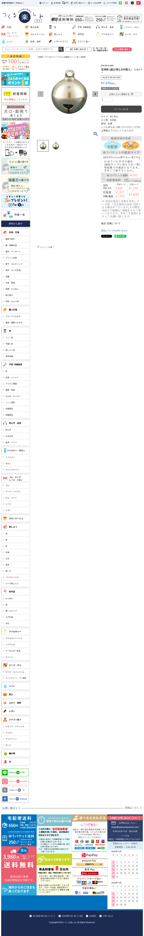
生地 (9, 27)
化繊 (7, 276)
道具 (7, 565)
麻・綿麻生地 (11, 245)
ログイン (44, 3)
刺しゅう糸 (10, 350)
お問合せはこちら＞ (128, 823)
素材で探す (10, 239)
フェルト (9, 733)
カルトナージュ (38, 34)
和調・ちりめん (12, 289)
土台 (7, 558)
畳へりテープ (11, 611)
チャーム (9, 657)
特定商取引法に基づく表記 (72, 916)
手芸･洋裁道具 (84, 27)
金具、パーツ (11, 442)
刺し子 (8, 571)
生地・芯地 (14, 232)
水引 (7, 623)
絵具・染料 (36, 41)
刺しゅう (58, 34)
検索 (65, 3)
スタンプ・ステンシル (14, 726)
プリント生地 (11, 258)
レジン (10, 41)
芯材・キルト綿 (12, 301)
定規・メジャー (12, 377)
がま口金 (9, 436)
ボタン (8, 463)
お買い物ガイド (78, 3)
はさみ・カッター (13, 396)
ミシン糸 (9, 337)
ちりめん (9, 598)
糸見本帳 (9, 356)
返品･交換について (111, 223)
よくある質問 (94, 3)
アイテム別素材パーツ (66, 57)
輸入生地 (35, 27)
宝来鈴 (83, 57)
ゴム (7, 485)
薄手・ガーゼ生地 (13, 270)
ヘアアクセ (10, 644)
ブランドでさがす (13, 316)
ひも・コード (11, 498)
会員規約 (92, 916)
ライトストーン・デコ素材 (15, 678)
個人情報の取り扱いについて (44, 916)
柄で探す (9, 295)
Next (95, 94)
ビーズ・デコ (131, 34)
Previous (40, 94)
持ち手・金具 (107, 27)
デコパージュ (11, 739)
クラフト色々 (84, 41)
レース (8, 504)
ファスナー (10, 457)
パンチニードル (12, 577)
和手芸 (81, 34)
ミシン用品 (10, 402)
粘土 (11, 694)
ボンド (8, 745)
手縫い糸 (9, 344)
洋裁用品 (9, 409)
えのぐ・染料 (15, 703)
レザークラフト (61, 41)
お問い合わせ (108, 916)
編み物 (12, 753)
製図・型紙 (10, 390)
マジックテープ (12, 470)
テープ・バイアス (13, 491)
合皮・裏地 (10, 283)
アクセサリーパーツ (13, 638)
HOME (40, 57)
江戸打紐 (9, 617)
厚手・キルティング (13, 264)
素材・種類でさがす (13, 323)
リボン (8, 510)
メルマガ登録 (110, 3)
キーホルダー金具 (13, 651)
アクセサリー (107, 34)
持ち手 (8, 430)
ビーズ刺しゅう (12, 583)
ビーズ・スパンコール (14, 672)
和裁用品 (9, 415)
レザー (12, 711)
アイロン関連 (11, 384)
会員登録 (56, 3)
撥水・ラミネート (13, 251)
